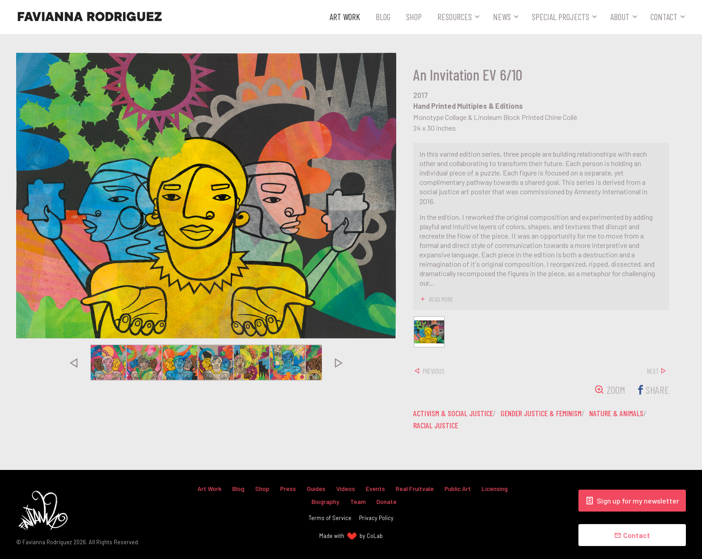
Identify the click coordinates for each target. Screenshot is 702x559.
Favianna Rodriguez (89, 17)
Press (288, 488)
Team (358, 501)
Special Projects (560, 16)
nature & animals (624, 413)
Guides (316, 488)
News (502, 16)
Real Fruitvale (415, 488)
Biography (325, 501)
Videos (345, 488)
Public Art (458, 488)
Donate (387, 501)
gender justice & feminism (546, 413)
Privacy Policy (376, 517)
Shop (414, 16)
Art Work (345, 16)
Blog (383, 16)
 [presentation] (73, 362)
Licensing (496, 488)
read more (441, 299)
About (619, 16)
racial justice (436, 426)
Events (375, 488)
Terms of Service (329, 517)
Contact (664, 16)
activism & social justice (454, 413)
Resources (454, 16)
